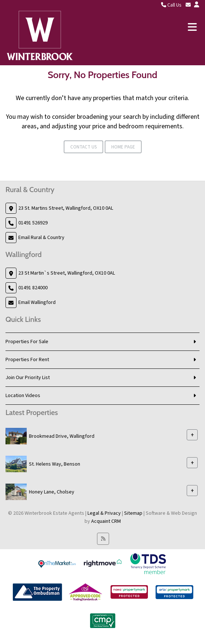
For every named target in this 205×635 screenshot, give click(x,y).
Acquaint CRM (106, 521)
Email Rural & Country (41, 237)
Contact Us (83, 147)
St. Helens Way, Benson (54, 464)
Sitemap (133, 513)
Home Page (123, 147)
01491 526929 (33, 223)
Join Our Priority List (27, 377)
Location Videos (22, 395)
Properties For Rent (27, 359)
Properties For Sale (26, 341)
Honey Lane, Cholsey (51, 492)
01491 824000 (33, 287)
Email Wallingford (37, 302)
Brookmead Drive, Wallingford (61, 436)
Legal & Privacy (104, 513)
